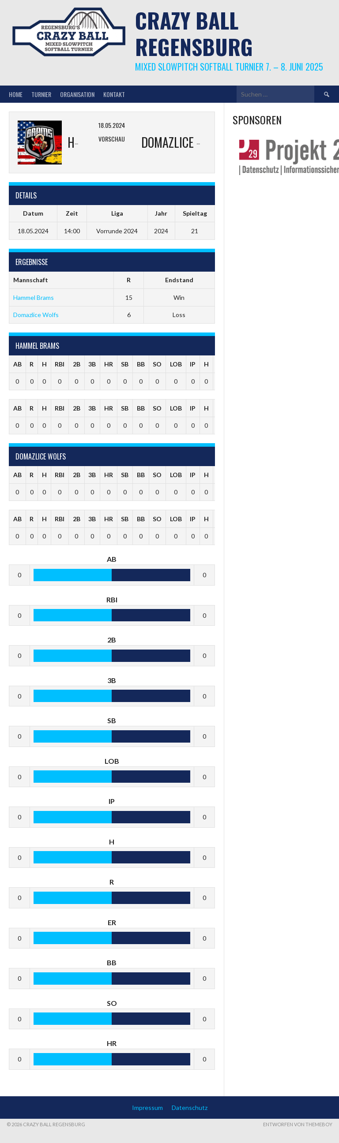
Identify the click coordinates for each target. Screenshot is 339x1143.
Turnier (41, 94)
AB (17, 364)
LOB (176, 364)
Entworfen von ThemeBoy (297, 1124)
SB (124, 364)
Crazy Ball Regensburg (194, 33)
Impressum (147, 1107)
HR (108, 364)
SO (157, 364)
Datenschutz (189, 1107)
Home (16, 94)
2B (76, 364)
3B (92, 364)
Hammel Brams (33, 297)
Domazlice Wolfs (36, 314)
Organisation (77, 94)
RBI (59, 364)
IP (193, 364)
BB (141, 364)
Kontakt (114, 94)
